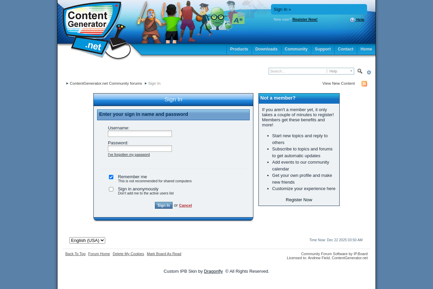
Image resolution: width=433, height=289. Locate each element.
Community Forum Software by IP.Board (334, 254)
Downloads (266, 49)
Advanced (368, 72)
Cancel (185, 205)
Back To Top (75, 254)
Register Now (299, 199)
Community (296, 49)
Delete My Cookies (128, 254)
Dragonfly (213, 271)
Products (239, 49)
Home (366, 49)
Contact (346, 49)
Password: (118, 142)
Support (323, 49)
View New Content (338, 83)
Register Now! (305, 19)
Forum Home (99, 254)
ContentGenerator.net (350, 258)
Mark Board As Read (164, 254)
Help (357, 20)
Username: (119, 127)
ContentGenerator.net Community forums (106, 83)
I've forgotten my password (129, 155)
